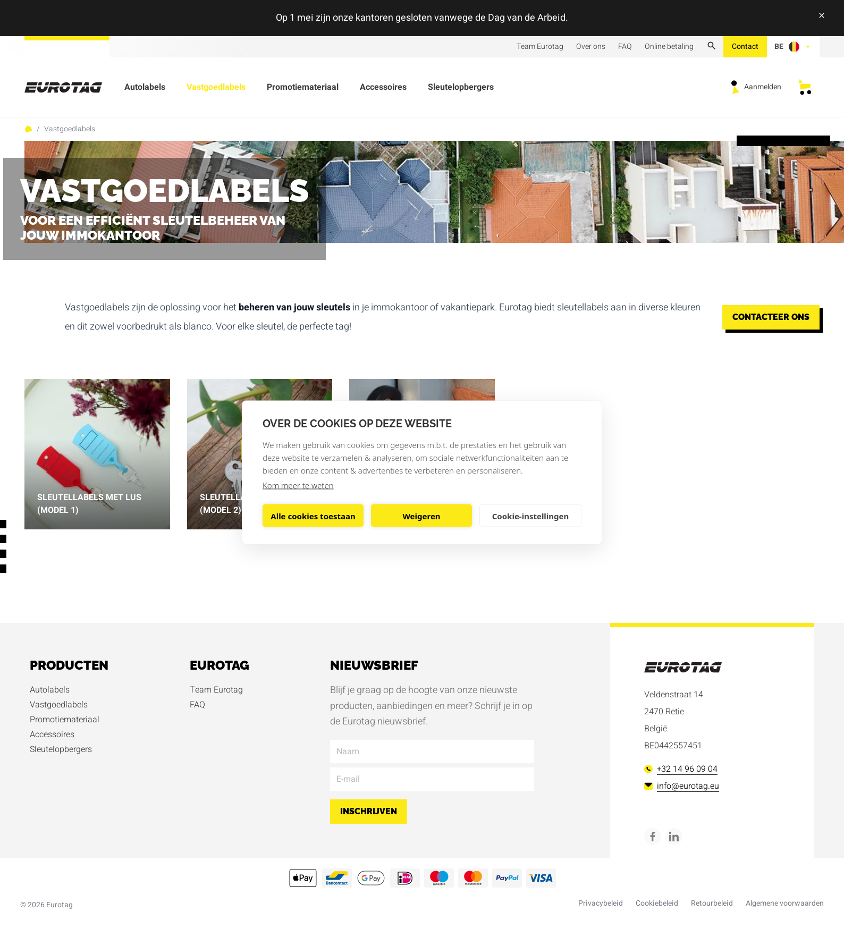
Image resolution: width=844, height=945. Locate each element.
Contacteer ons (770, 317)
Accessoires (383, 89)
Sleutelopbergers (461, 89)
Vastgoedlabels (216, 89)
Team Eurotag (540, 46)
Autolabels (144, 89)
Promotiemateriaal (303, 89)
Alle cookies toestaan (313, 515)
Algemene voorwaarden (785, 903)
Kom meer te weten (298, 485)
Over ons (590, 46)
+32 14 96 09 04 (681, 769)
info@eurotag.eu (681, 786)
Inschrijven (368, 811)
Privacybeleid (600, 903)
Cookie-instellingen (530, 515)
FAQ (625, 46)
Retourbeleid (712, 903)
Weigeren (421, 515)
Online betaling (669, 46)
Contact (745, 46)
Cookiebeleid (657, 903)
